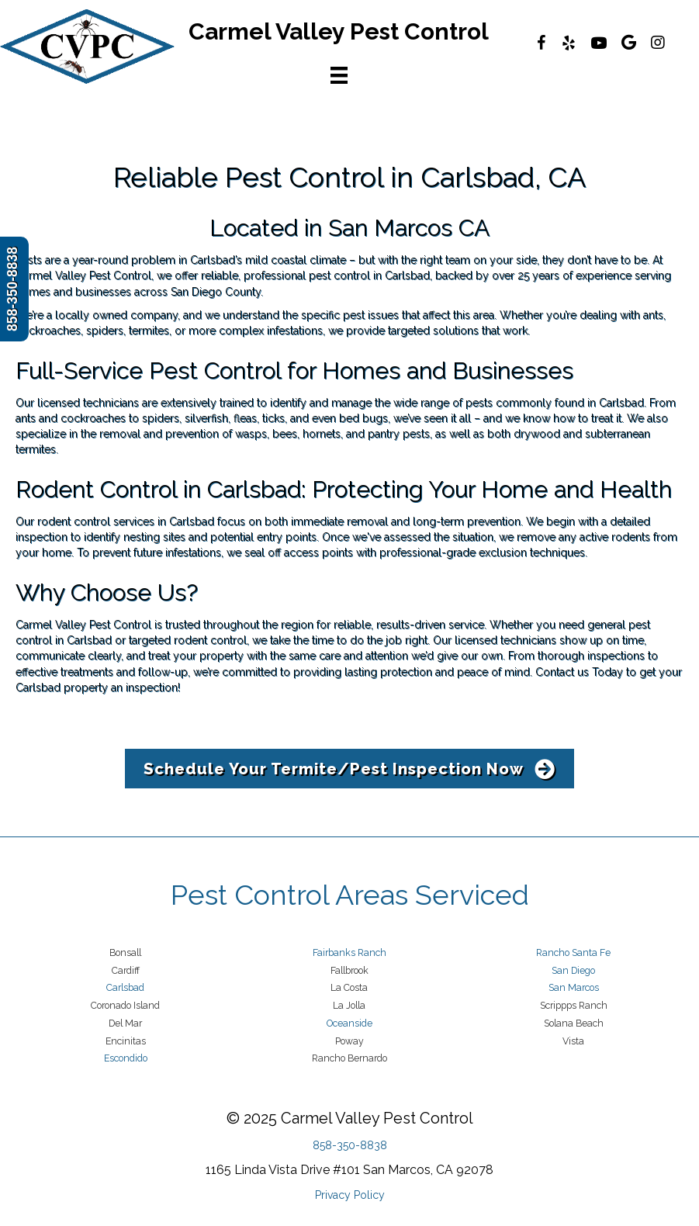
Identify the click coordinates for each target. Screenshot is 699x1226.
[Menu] (339, 75)
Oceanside (349, 1023)
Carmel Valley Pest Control (83, 275)
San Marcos (573, 987)
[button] (349, 768)
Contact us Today (579, 672)
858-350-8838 (350, 1145)
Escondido (125, 1058)
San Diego (573, 970)
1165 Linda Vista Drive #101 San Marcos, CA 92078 (349, 1169)
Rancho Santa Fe (573, 952)
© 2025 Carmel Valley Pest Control (350, 1118)
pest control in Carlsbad (369, 275)
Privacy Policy (350, 1195)
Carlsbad (125, 987)
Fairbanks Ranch (349, 952)
